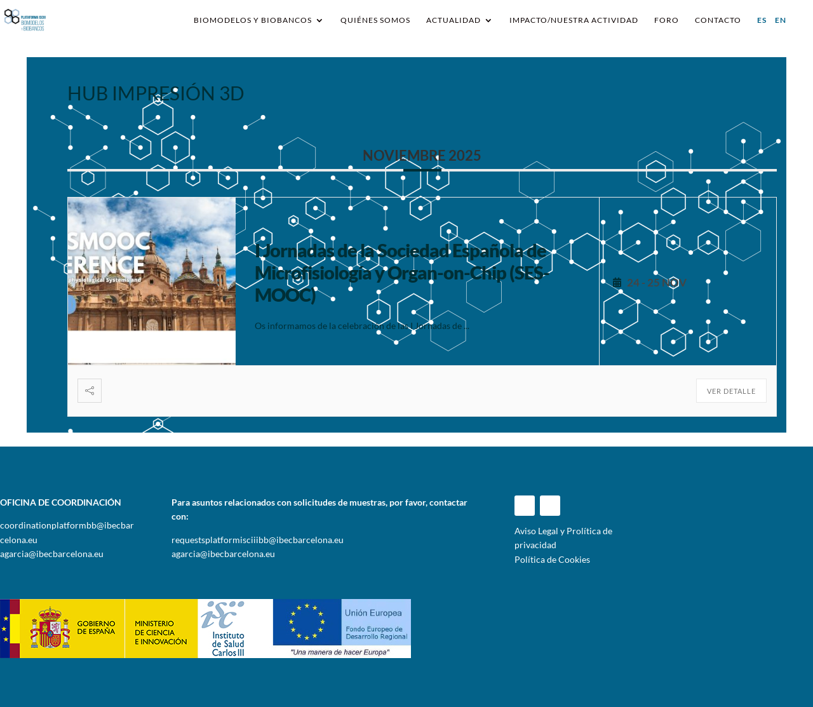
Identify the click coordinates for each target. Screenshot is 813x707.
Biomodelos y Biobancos (253, 20)
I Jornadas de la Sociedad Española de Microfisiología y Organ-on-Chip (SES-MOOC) (402, 272)
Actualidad (453, 20)
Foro (666, 20)
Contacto (718, 20)
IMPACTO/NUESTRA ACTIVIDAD (573, 20)
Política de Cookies (552, 559)
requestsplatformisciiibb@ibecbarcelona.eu (257, 539)
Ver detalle (731, 391)
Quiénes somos (375, 20)
